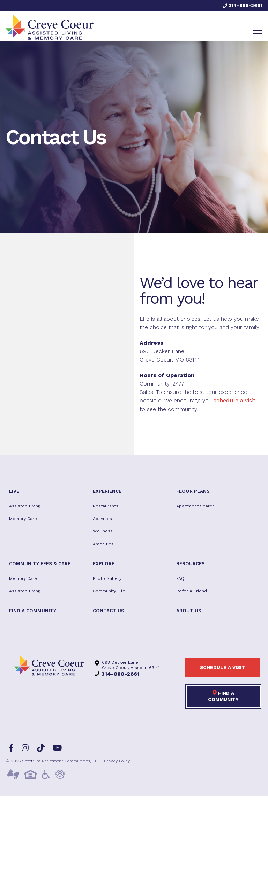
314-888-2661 (242, 5)
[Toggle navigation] (257, 30)
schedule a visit (234, 400)
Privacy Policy (117, 761)
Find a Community (223, 696)
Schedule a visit (222, 667)
